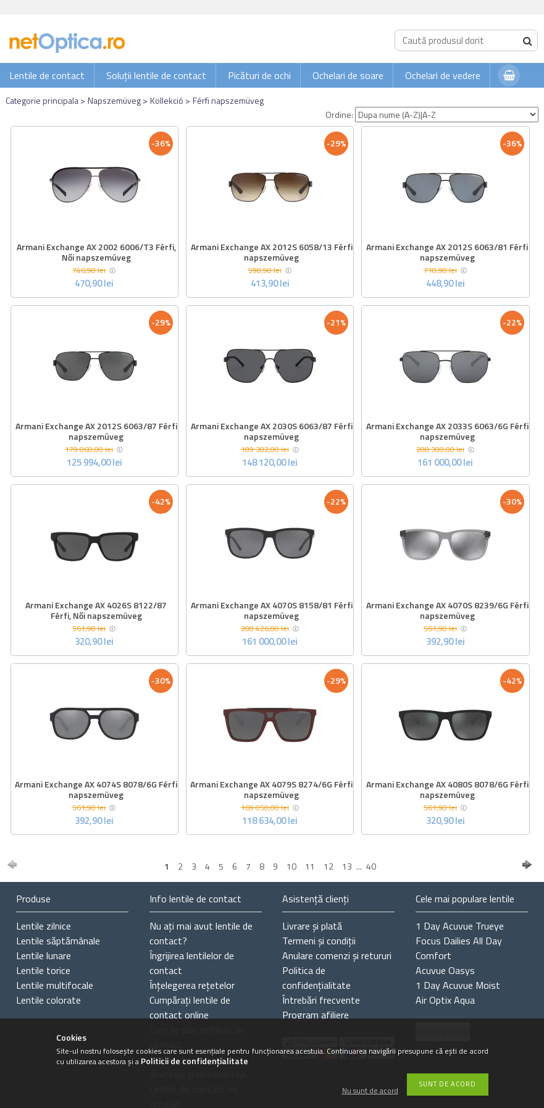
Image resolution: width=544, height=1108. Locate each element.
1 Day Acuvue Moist (458, 985)
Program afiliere (315, 1014)
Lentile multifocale (54, 985)
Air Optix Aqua (445, 1000)
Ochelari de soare (347, 75)
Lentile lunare (43, 955)
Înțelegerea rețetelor (192, 985)
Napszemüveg (114, 100)
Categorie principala (42, 100)
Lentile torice (43, 970)
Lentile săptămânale (58, 940)
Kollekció (166, 100)
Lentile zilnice (43, 925)
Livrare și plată (312, 925)
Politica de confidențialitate (316, 978)
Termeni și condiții (319, 940)
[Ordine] (446, 114)
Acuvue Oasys (445, 970)
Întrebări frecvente (321, 1000)
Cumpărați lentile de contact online (189, 1007)
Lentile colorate (48, 1000)
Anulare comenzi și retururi (336, 955)
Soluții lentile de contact (156, 75)
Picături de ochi (259, 75)
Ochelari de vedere (442, 75)
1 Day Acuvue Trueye (460, 925)
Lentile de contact (47, 75)
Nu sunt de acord (370, 1091)
